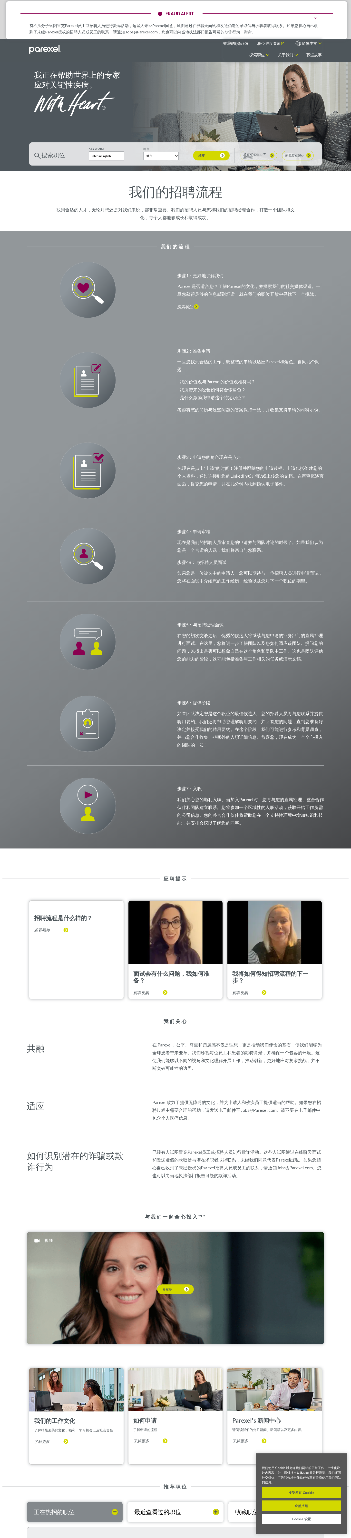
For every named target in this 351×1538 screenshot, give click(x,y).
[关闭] (341, 1460)
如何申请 (145, 1420)
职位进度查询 (269, 43)
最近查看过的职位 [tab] (157, 1511)
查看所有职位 (294, 156)
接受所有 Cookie (301, 1493)
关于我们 (285, 54)
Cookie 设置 (301, 1519)
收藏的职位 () (235, 43)
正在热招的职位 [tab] (54, 1511)
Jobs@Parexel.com (142, 32)
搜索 (201, 156)
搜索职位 (185, 306)
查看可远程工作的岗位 (254, 155)
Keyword (96, 148)
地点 (146, 149)
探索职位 (257, 54)
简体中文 (309, 43)
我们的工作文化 (54, 1420)
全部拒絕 (301, 1506)
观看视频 (42, 930)
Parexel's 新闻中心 (256, 1420)
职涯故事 (314, 54)
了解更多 (42, 1441)
